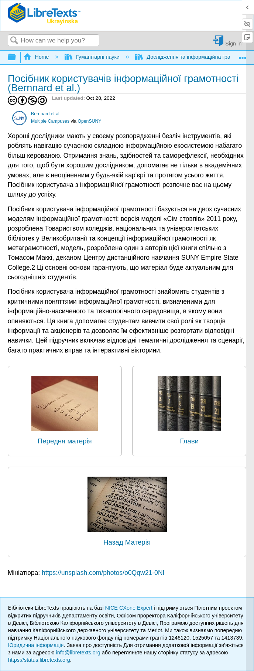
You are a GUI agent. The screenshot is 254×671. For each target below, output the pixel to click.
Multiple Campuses (50, 121)
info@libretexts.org (78, 652)
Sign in (233, 43)
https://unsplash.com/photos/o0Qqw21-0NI (103, 572)
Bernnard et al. (46, 113)
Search (14, 41)
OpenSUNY (89, 121)
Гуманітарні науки (93, 57)
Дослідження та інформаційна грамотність (194, 57)
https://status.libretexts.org (39, 660)
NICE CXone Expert (129, 608)
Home (37, 57)
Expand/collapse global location (242, 55)
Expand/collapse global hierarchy (16, 57)
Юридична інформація (36, 645)
